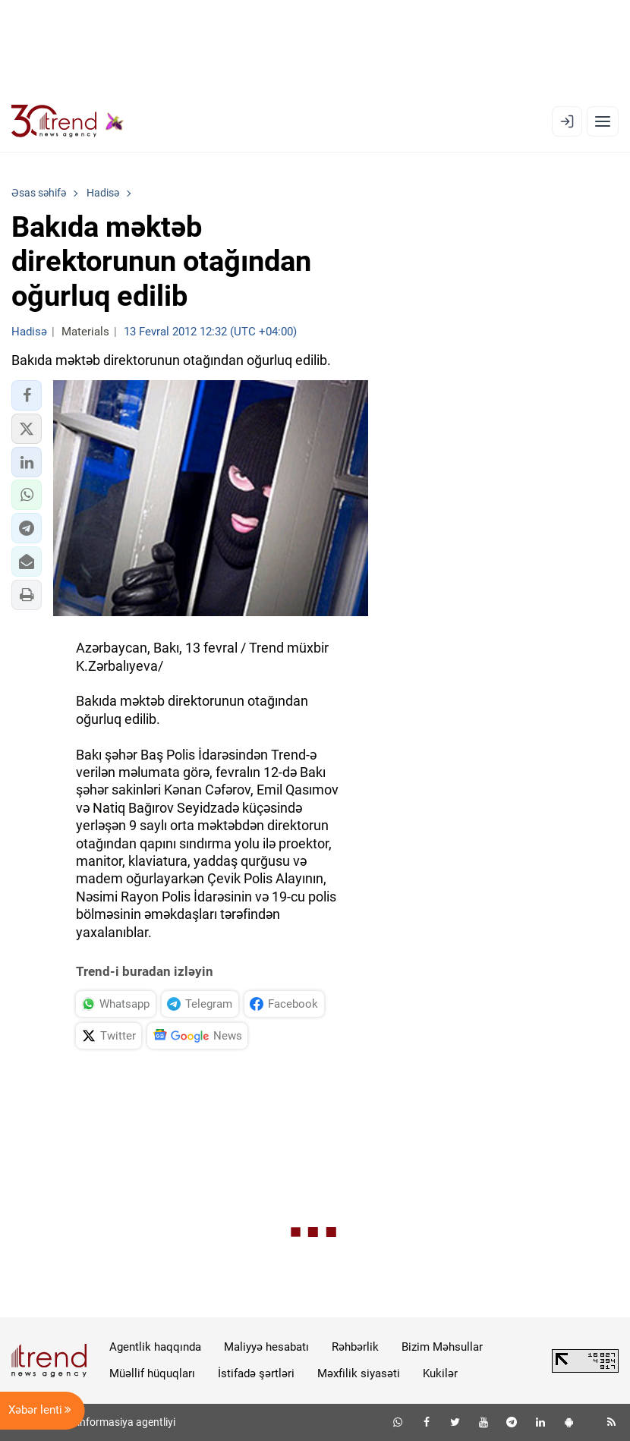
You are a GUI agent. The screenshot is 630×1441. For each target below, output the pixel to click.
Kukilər (440, 1373)
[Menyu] (603, 121)
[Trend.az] (67, 121)
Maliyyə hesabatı (266, 1347)
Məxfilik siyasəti (358, 1373)
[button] (26, 395)
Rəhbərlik (355, 1347)
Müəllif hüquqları (152, 1373)
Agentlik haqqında (155, 1347)
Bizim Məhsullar (442, 1347)
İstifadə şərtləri (256, 1373)
